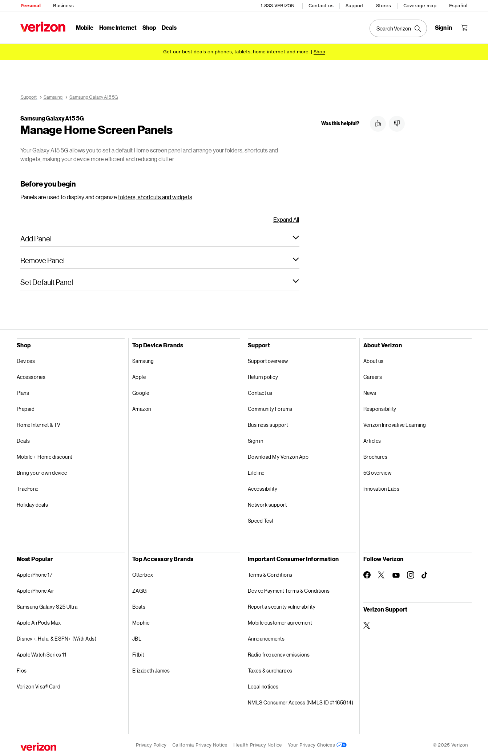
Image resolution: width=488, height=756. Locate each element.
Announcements (266, 639)
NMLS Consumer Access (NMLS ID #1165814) (301, 702)
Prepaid (26, 409)
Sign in (255, 441)
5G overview (377, 473)
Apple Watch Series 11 (41, 654)
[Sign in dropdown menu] (443, 27)
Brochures (375, 457)
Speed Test (261, 521)
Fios (22, 670)
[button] (159, 238)
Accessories (31, 377)
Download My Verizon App (278, 457)
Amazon (141, 409)
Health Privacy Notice (257, 745)
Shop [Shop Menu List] (149, 27)
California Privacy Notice (199, 745)
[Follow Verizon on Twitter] (381, 575)
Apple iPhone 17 (35, 575)
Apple (139, 377)
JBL (137, 639)
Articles (372, 441)
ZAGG (139, 591)
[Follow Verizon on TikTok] (425, 575)
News (369, 393)
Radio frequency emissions (279, 654)
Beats (139, 607)
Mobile (84, 27)
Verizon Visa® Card (39, 686)
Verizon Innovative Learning (394, 425)
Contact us (321, 5)
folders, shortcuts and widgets (155, 196)
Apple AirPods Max (39, 623)
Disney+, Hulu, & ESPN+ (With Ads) (57, 639)
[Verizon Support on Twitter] (367, 625)
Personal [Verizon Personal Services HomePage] (30, 5)
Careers (372, 377)
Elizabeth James (151, 670)
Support (355, 5)
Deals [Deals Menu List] (169, 27)
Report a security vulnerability (282, 607)
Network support (267, 505)
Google (140, 393)
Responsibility (379, 409)
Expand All (286, 219)
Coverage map (419, 5)
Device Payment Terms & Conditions (289, 591)
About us (373, 361)
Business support (268, 425)
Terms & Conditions (270, 575)
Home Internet (118, 27)
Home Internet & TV (39, 425)
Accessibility (263, 489)
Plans (23, 393)
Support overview (268, 361)
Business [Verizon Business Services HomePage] (63, 5)
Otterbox (142, 575)
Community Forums (270, 409)
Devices (26, 361)
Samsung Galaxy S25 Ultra (47, 607)
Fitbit (138, 654)
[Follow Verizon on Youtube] (396, 575)
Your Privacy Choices (317, 745)
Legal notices (263, 686)
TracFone (28, 489)
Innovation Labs (381, 489)
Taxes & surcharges (270, 670)
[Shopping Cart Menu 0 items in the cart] (464, 28)
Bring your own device (42, 473)
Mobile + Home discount (44, 457)
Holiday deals (32, 505)
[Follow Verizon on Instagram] (410, 575)
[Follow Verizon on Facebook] (367, 575)
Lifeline (256, 473)
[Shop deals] (319, 51)
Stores (383, 5)
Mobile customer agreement (280, 623)
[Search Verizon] (398, 28)
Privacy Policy (151, 745)
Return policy (263, 377)
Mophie (141, 623)
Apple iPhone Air (36, 591)
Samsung (143, 361)
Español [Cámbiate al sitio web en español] (458, 5)
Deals (23, 441)
